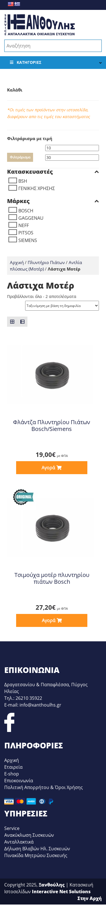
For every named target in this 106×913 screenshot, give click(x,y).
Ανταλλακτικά (19, 842)
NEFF (23, 225)
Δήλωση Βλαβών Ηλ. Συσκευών (37, 849)
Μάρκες (53, 201)
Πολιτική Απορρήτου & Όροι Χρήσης (43, 787)
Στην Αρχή (89, 898)
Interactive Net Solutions (61, 891)
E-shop (11, 774)
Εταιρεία (13, 767)
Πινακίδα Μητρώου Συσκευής (35, 855)
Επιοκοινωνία (18, 780)
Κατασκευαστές (53, 171)
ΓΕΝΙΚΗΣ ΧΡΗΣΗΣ (36, 188)
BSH (22, 181)
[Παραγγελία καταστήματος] (62, 306)
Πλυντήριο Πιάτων (46, 262)
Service (12, 828)
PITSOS (25, 233)
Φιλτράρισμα (20, 157)
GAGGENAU (31, 218)
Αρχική (17, 262)
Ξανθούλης (52, 885)
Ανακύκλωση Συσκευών (29, 835)
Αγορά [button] (48, 468)
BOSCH (25, 211)
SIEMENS (27, 240)
